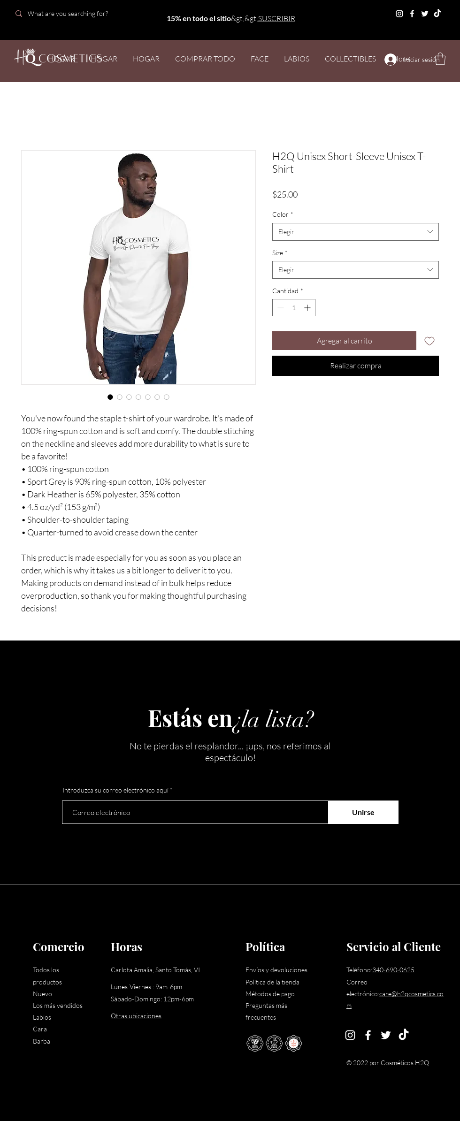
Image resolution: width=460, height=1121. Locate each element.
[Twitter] (424, 13)
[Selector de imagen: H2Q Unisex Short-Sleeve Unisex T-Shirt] (110, 397)
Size (280, 253)
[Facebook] (412, 13)
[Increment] (308, 307)
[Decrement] (279, 307)
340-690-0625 (393, 970)
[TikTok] (437, 13)
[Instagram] (399, 13)
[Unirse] (363, 812)
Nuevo (42, 994)
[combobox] (355, 232)
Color (282, 214)
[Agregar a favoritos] (429, 340)
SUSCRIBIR (276, 18)
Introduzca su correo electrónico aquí (115, 790)
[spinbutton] (293, 307)
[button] (440, 59)
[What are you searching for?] (76, 13)
